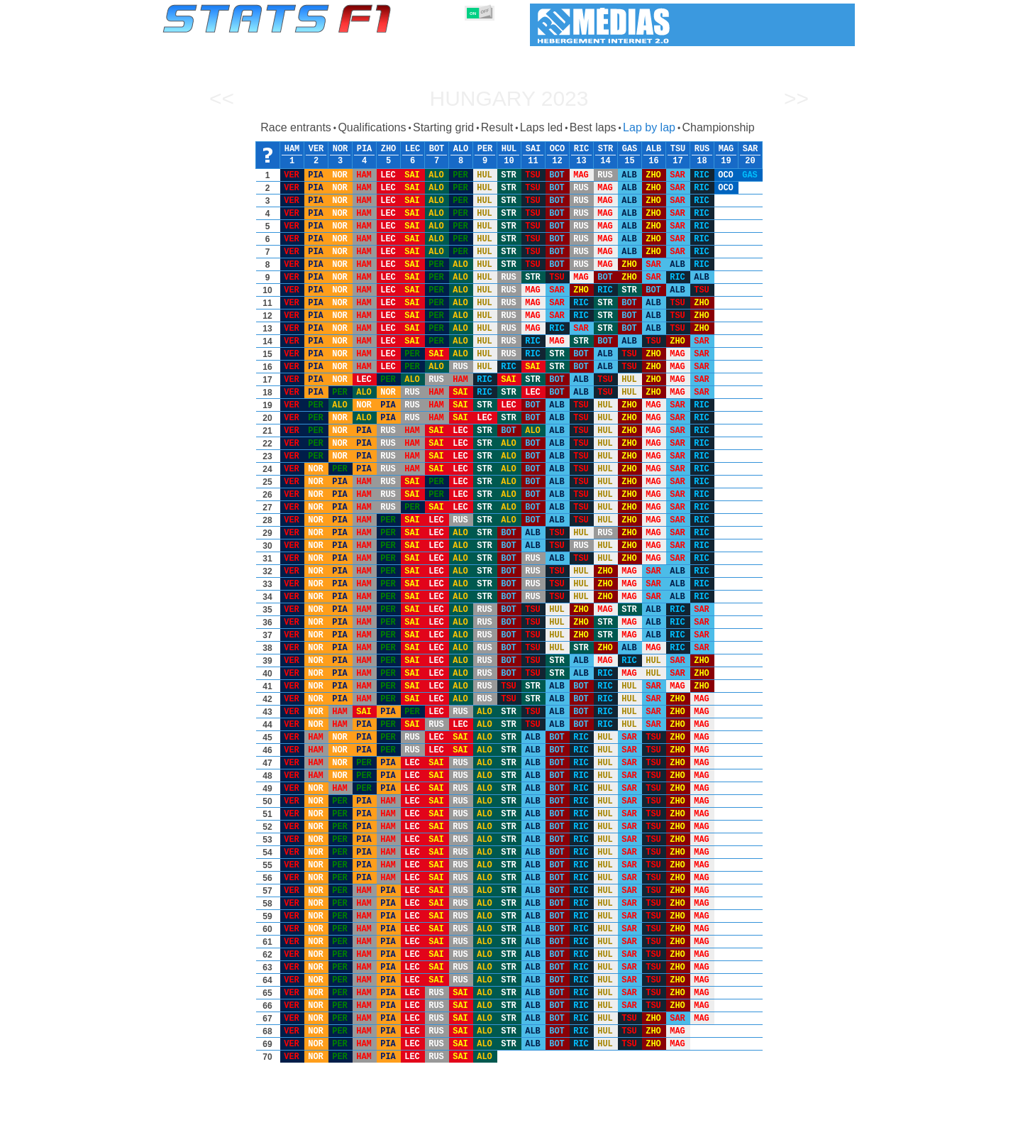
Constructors (440, 1126)
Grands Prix (324, 1126)
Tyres (547, 1126)
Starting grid (443, 127)
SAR (750, 149)
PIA (364, 149)
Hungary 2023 (508, 98)
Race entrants (295, 127)
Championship (718, 127)
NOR (340, 149)
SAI (533, 149)
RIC (582, 149)
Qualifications (372, 127)
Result (497, 127)
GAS (630, 149)
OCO (557, 149)
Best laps (593, 127)
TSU (678, 149)
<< (221, 98)
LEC (413, 149)
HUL (509, 149)
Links (724, 1126)
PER (485, 149)
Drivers (380, 1126)
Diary (684, 1126)
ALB (654, 149)
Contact (827, 1126)
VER (316, 149)
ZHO (389, 149)
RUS (702, 149)
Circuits (640, 1126)
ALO (461, 149)
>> (796, 98)
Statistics (211, 1126)
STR (606, 149)
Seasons (265, 1126)
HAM (292, 149)
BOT (437, 149)
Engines (501, 1126)
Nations (591, 1126)
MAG (726, 149)
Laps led (541, 127)
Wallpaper (773, 1126)
